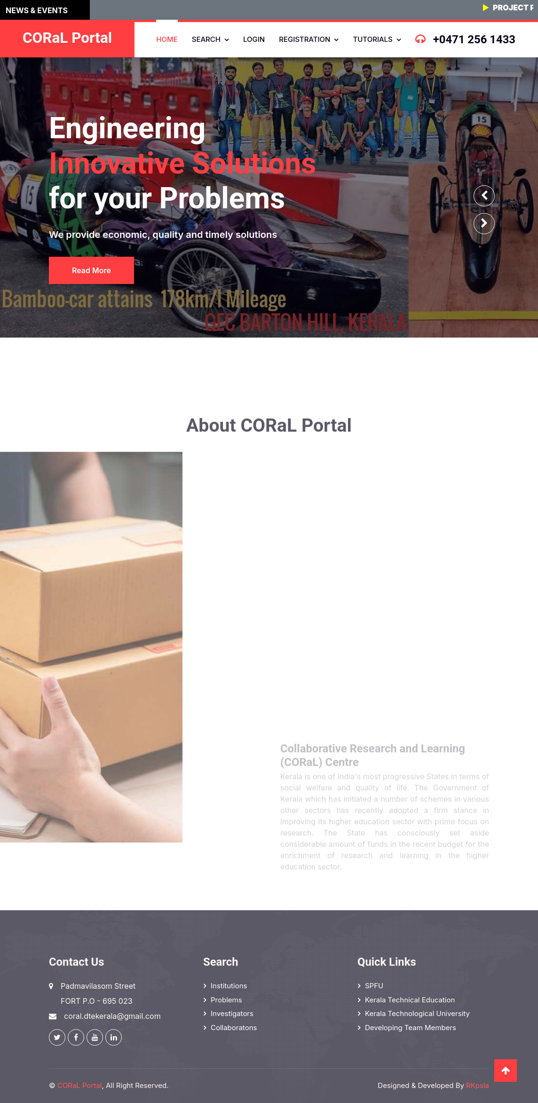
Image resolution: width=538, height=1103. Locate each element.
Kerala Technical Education (410, 999)
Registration (304, 39)
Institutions (229, 985)
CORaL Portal (79, 1085)
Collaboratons (234, 1027)
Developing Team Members (410, 1027)
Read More (89, 270)
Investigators (232, 1013)
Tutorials (372, 39)
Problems (226, 999)
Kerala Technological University (417, 1013)
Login (254, 39)
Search (206, 39)
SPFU (374, 985)
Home (166, 39)
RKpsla (477, 1085)
